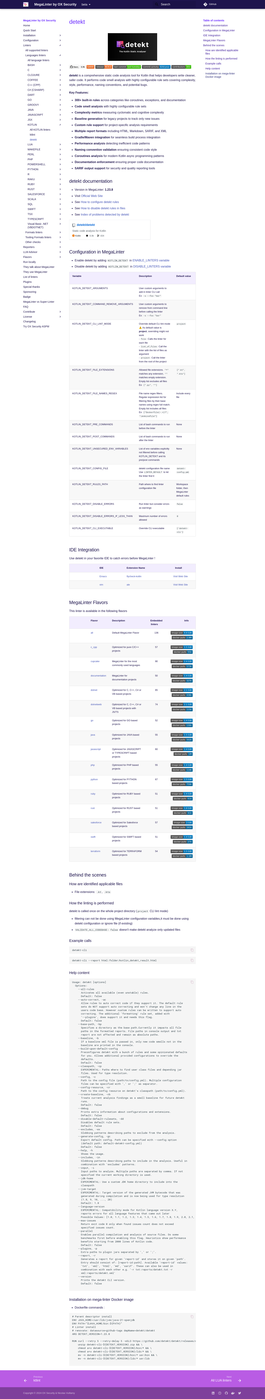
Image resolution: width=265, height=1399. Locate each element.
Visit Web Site (180, 576)
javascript (96, 749)
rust (93, 808)
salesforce (96, 822)
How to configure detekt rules (100, 202)
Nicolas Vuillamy (66, 1393)
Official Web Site (92, 195)
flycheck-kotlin (134, 576)
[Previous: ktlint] (34, 1380)
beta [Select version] (84, 4)
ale (128, 584)
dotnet (94, 690)
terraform (95, 851)
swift (93, 836)
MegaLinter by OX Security (39, 20)
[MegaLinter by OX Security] (26, 4)
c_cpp (94, 647)
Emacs (103, 576)
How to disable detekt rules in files (103, 208)
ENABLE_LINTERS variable (150, 260)
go (92, 720)
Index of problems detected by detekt (105, 214)
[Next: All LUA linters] (225, 1380)
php (93, 765)
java (93, 734)
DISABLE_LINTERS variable (152, 266)
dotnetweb (96, 704)
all (92, 632)
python (94, 779)
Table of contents (213, 20)
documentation (98, 675)
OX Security (48, 1393)
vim (101, 584)
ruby (93, 793)
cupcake (95, 661)
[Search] (174, 4)
